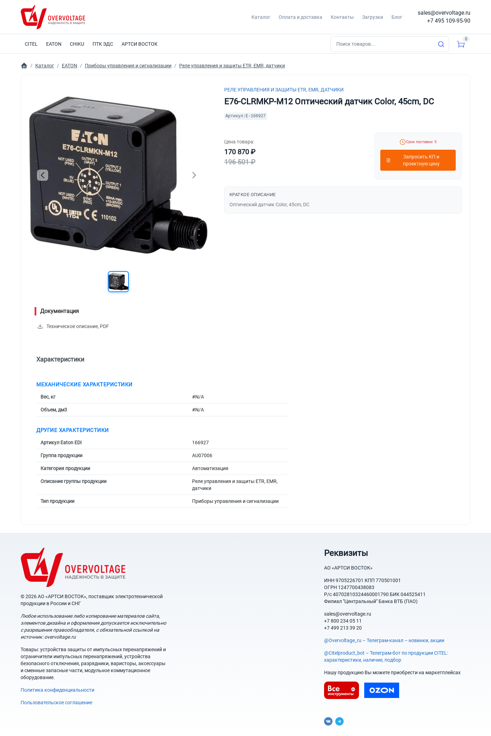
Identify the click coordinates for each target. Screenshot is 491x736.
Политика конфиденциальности (57, 690)
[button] (118, 281)
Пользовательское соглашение (56, 702)
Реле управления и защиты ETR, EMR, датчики (284, 89)
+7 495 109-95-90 (448, 20)
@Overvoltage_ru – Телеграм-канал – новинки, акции (384, 640)
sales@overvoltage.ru (444, 12)
